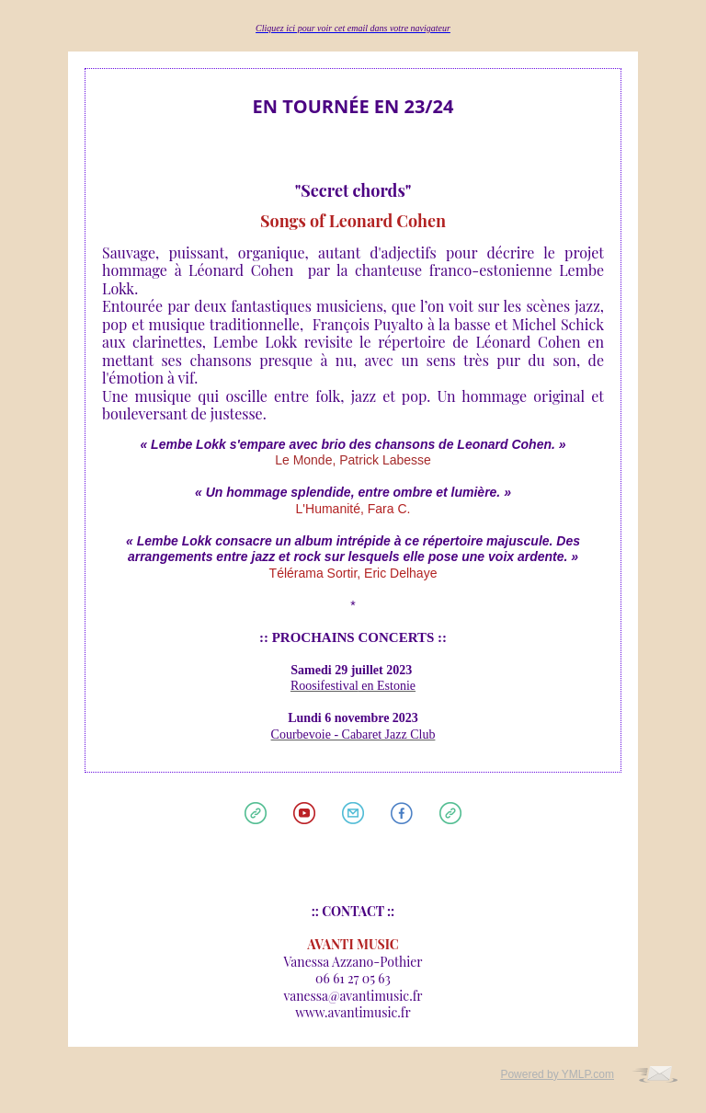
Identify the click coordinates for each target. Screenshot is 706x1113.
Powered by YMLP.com (557, 1074)
